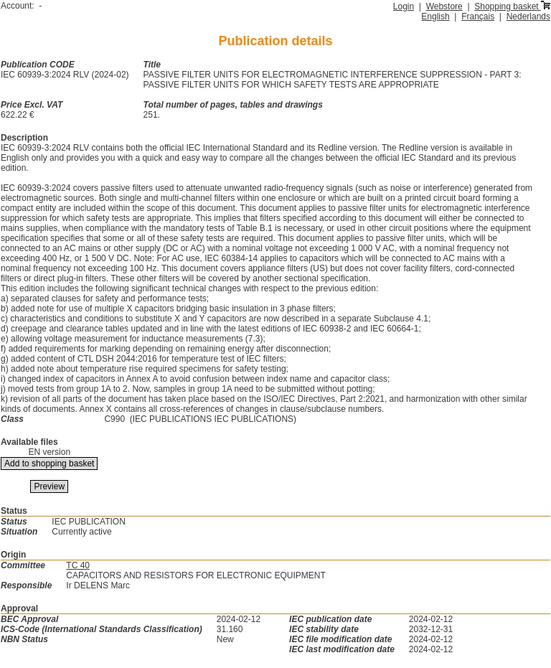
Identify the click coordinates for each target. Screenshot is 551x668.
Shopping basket (512, 6)
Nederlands (528, 16)
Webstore (444, 6)
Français (477, 16)
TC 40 (78, 565)
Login (403, 6)
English (435, 16)
